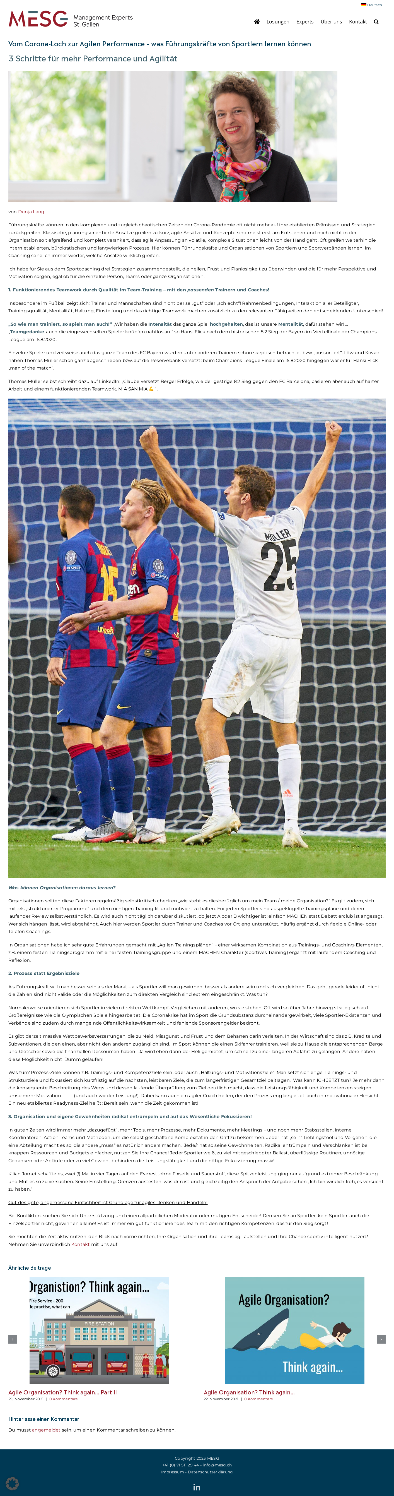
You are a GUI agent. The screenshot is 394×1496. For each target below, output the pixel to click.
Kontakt (81, 1244)
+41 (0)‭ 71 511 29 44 (180, 1465)
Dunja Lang (31, 211)
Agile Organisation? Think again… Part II (62, 1391)
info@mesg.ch (217, 1465)
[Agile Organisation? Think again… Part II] (99, 1279)
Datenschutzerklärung (210, 1472)
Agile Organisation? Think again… (249, 1391)
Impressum (172, 1472)
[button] (376, 21)
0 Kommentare (63, 1399)
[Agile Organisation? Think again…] (294, 1279)
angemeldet (46, 1430)
